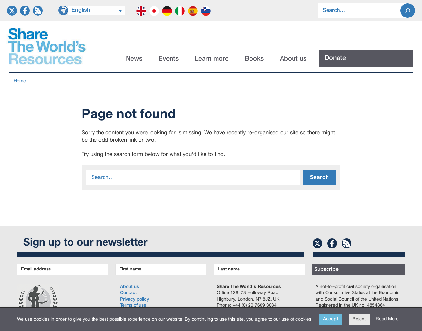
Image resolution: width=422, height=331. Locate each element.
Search (319, 177)
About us (293, 59)
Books (254, 59)
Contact (128, 293)
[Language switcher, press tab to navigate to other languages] (97, 10)
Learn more (211, 59)
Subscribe (326, 269)
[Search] (407, 10)
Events (169, 59)
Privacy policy (134, 299)
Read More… (389, 319)
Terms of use (133, 305)
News (134, 59)
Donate (335, 58)
